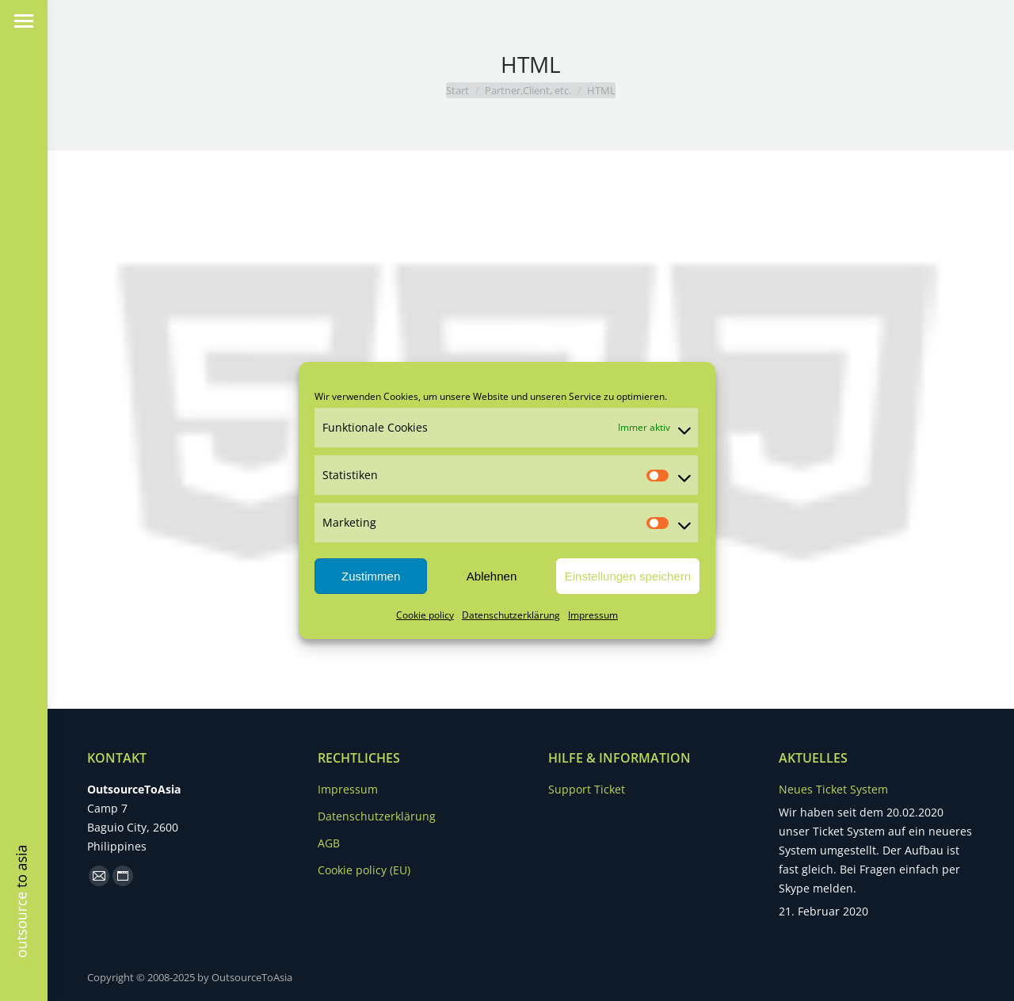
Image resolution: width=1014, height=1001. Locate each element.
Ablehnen (492, 576)
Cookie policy (425, 615)
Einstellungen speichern (628, 576)
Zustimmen (370, 576)
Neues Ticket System (833, 789)
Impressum (593, 615)
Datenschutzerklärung (511, 615)
